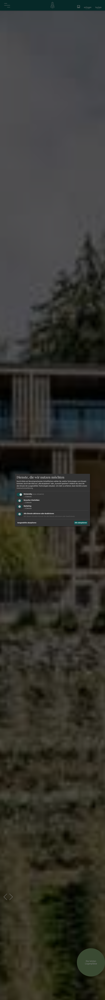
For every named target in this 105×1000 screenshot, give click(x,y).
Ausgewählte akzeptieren (26, 523)
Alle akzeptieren (81, 523)
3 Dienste (28, 497)
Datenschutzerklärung (25, 488)
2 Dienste (28, 502)
